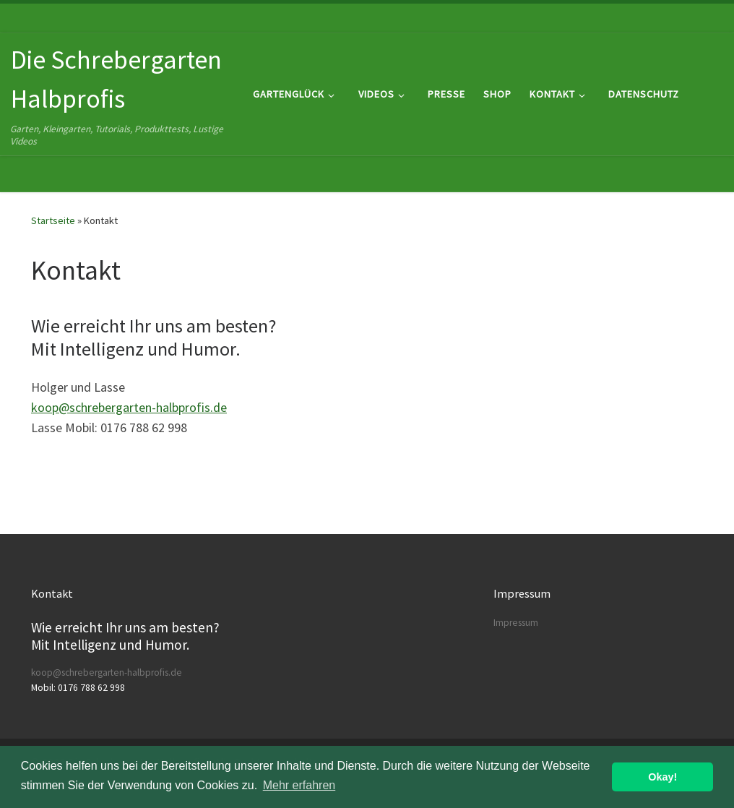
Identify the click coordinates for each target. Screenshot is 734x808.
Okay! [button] (662, 777)
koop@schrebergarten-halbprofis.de (129, 407)
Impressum (515, 622)
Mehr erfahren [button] (299, 785)
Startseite (53, 220)
